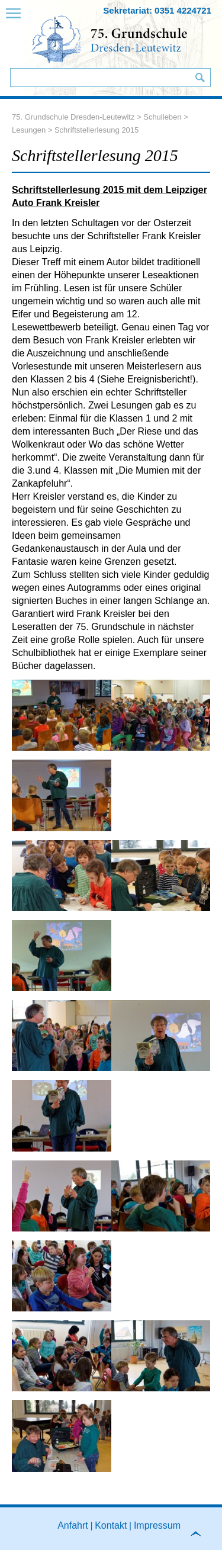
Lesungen (29, 130)
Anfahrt (72, 1525)
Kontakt (111, 1525)
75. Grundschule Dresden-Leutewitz (73, 116)
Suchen (200, 77)
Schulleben (162, 116)
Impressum (157, 1525)
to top (200, 1537)
